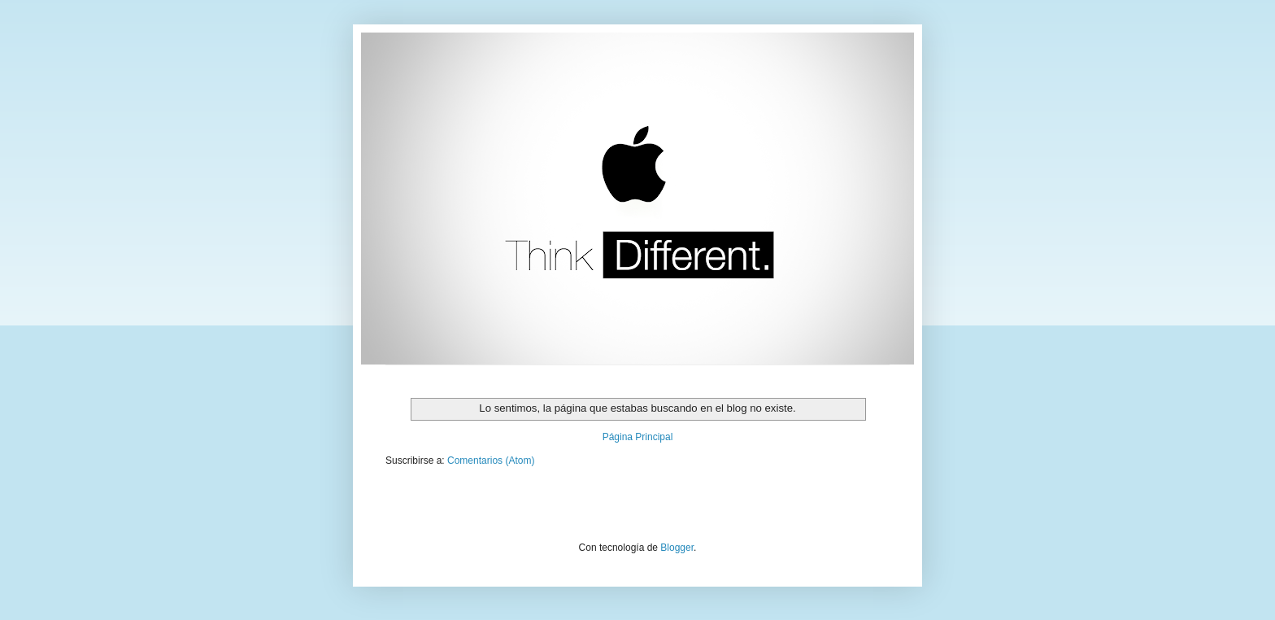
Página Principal (638, 437)
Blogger (677, 547)
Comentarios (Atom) (490, 460)
